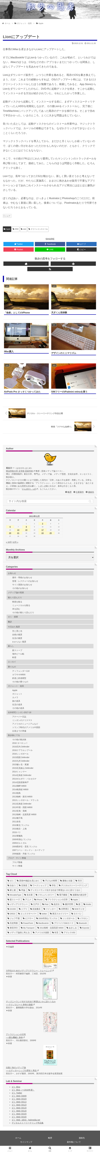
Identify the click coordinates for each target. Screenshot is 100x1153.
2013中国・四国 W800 (22, 807)
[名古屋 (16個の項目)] (28, 895)
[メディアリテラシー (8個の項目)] (17, 904)
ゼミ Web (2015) (19, 1114)
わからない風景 (19, 642)
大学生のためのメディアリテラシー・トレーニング (30, 970)
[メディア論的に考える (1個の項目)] (18, 932)
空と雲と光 (17, 631)
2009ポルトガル (19, 843)
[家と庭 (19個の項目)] (11, 890)
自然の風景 (17, 634)
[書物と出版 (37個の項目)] (66, 881)
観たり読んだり (15, 597)
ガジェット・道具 (16, 686)
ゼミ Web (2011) (19, 1102)
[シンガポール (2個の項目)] (67, 918)
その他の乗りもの (20, 682)
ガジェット (17, 694)
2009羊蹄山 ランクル (21, 839)
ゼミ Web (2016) (19, 1117)
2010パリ (16, 832)
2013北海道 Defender (21, 804)
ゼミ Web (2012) (19, 1105)
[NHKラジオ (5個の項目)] (78, 909)
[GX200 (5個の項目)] (11, 909)
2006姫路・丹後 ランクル (23, 854)
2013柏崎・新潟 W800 (22, 796)
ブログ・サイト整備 (17, 858)
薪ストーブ (17, 650)
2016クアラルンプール (22, 750)
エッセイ (12, 662)
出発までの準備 (19, 731)
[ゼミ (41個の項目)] (10, 881)
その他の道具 (18, 708)
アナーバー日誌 (19, 717)
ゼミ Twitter (17, 1093)
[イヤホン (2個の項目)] (82, 918)
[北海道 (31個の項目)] (23, 885)
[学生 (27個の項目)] (52, 885)
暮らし (11, 646)
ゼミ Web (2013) (19, 1108)
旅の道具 (16, 701)
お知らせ (12, 573)
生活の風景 (17, 638)
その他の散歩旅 (19, 739)
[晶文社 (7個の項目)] (55, 904)
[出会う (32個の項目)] (11, 885)
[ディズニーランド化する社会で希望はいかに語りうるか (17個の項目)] (54, 890)
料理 (14, 657)
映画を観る (17, 602)
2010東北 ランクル (20, 825)
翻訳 (10, 622)
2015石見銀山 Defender (22, 768)
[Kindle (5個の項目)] (87, 904)
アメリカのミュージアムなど (25, 724)
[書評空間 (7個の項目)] (67, 904)
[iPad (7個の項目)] (45, 904)
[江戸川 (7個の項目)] (35, 904)
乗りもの (12, 667)
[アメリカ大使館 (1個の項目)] (41, 932)
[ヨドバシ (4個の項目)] (76, 914)
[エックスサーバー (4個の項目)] (27, 914)
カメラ (15, 697)
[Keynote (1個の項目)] (84, 928)
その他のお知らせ (20, 588)
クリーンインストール (38, 229)
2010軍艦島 (17, 836)
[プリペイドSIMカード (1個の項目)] (62, 923)
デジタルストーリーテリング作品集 (28, 1123)
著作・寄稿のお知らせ (22, 577)
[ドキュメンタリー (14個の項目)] (44, 895)
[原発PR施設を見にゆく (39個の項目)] (28, 881)
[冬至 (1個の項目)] (55, 932)
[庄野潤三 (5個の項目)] (64, 909)
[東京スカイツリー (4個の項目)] (59, 914)
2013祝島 (16, 793)
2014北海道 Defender (21, 775)
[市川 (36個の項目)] (78, 881)
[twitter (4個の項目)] (43, 914)
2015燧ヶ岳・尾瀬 (20, 764)
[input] (50, 501)
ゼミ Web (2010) (19, 1099)
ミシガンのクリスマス (22, 720)
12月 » (15, 542)
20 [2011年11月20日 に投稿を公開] (10, 533)
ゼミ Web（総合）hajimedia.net (26, 1120)
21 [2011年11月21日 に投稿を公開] (18, 533)
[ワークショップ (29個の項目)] (38, 885)
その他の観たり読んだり (23, 612)
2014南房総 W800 (20, 789)
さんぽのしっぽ (30, 489)
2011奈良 (16, 821)
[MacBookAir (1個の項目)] (42, 923)
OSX (15, 229)
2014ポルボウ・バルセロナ (24, 779)
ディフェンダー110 (20, 671)
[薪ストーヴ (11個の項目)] (13, 900)
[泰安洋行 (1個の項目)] (12, 928)
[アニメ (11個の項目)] (27, 900)
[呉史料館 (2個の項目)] (12, 923)
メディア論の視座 (16, 592)
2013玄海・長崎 (19, 811)
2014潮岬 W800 (19, 786)
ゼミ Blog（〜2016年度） (23, 1090)
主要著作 (80, 492)
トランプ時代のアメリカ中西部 (26, 727)
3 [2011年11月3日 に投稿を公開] (42, 524)
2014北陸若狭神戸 (20, 782)
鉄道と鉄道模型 (19, 678)
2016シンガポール (20, 754)
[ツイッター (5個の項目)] (49, 909)
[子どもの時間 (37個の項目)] (50, 881)
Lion (23, 229)
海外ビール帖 (18, 654)
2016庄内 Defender (20, 746)
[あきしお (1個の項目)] (71, 928)
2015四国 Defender (20, 757)
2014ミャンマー (19, 771)
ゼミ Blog (16, 1087)
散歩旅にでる (14, 735)
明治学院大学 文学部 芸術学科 (20, 471)
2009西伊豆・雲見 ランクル (24, 846)
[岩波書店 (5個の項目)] (35, 909)
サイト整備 (17, 866)
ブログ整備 (17, 862)
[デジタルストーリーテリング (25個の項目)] (73, 885)
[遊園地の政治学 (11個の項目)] (78, 895)
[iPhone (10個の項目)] (38, 900)
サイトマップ (26, 1142)
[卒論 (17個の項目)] (22, 890)
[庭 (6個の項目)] (78, 904)
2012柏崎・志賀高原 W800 (24, 814)
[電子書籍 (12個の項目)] (62, 895)
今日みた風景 (14, 627)
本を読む (16, 609)
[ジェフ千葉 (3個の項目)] (13, 918)
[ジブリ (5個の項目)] (23, 909)
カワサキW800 (18, 674)
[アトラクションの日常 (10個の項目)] (56, 900)
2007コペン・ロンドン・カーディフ (28, 850)
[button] (90, 501)
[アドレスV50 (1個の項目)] (68, 932)
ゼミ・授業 (13, 617)
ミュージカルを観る (21, 605)
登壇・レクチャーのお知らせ (25, 581)
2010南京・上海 (19, 829)
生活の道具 (17, 704)
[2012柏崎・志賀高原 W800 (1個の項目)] (50, 928)
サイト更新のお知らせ (22, 584)
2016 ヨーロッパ (19, 743)
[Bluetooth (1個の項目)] (81, 923)
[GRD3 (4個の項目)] (11, 914)
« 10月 (9, 542)
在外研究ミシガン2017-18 (19, 712)
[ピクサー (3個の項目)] (28, 918)
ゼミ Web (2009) (19, 1096)
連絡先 (91, 492)
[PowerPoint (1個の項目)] (27, 923)
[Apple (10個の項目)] (74, 900)
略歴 (70, 492)
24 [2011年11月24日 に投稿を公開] (43, 533)
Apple (7, 229)
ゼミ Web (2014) (19, 1111)
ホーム (18, 1138)
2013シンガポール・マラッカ (25, 800)
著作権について (74, 1142)
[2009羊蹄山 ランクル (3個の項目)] (47, 918)
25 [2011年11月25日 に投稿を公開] (51, 533)
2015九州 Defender (20, 761)
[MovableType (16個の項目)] (14, 895)
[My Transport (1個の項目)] (28, 928)
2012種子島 (17, 818)
